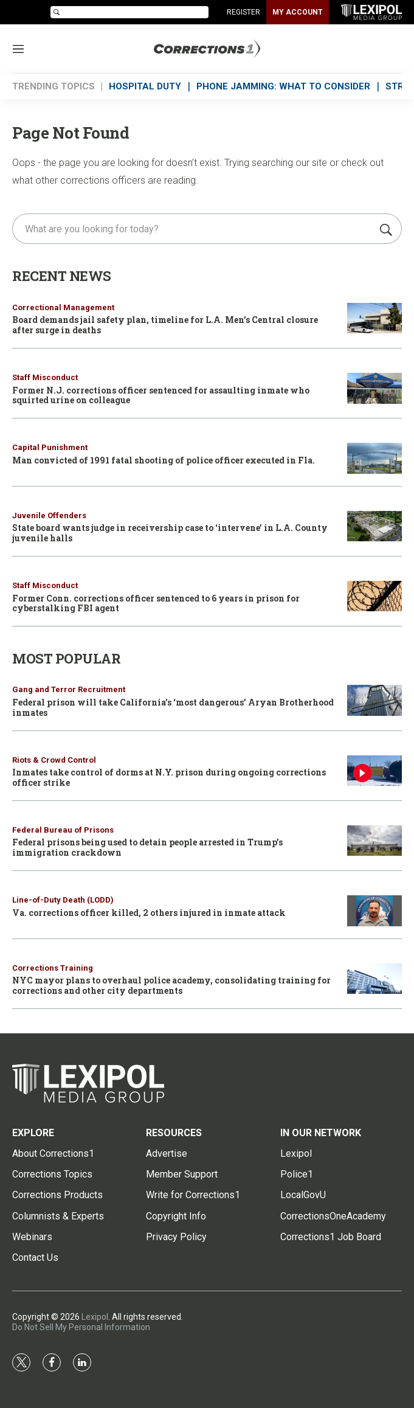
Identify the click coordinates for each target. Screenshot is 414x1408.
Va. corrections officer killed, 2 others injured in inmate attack (149, 912)
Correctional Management (63, 307)
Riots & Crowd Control (54, 760)
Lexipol (94, 1317)
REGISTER (243, 12)
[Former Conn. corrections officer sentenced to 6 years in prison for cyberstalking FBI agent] (374, 596)
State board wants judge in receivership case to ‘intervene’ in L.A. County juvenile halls (170, 533)
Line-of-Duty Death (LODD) (63, 899)
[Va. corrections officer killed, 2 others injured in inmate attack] (374, 910)
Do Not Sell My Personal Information (81, 1327)
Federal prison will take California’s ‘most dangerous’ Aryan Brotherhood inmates (173, 707)
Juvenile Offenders (49, 515)
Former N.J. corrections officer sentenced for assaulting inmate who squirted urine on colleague (160, 395)
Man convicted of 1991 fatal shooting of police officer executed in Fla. (163, 460)
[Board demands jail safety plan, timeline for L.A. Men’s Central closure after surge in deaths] (374, 318)
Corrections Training (52, 968)
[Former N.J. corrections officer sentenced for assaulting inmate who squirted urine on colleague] (374, 388)
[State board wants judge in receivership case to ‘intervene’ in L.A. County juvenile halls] (374, 526)
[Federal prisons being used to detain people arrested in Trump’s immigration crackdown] (374, 840)
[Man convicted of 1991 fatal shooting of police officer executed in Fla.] (374, 458)
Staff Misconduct (45, 377)
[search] (194, 228)
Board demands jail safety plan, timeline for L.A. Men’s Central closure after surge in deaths (165, 325)
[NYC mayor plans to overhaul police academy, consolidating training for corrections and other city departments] (374, 978)
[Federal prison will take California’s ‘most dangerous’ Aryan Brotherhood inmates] (374, 700)
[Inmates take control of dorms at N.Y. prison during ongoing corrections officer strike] (374, 770)
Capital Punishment (50, 447)
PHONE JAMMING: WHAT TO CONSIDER (283, 86)
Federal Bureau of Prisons (63, 829)
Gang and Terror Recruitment (68, 689)
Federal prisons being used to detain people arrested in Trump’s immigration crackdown (147, 847)
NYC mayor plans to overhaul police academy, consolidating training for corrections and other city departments (171, 985)
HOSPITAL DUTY (145, 86)
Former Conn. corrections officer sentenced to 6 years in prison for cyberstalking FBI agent (156, 603)
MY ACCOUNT (297, 12)
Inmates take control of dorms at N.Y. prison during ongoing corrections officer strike (169, 777)
